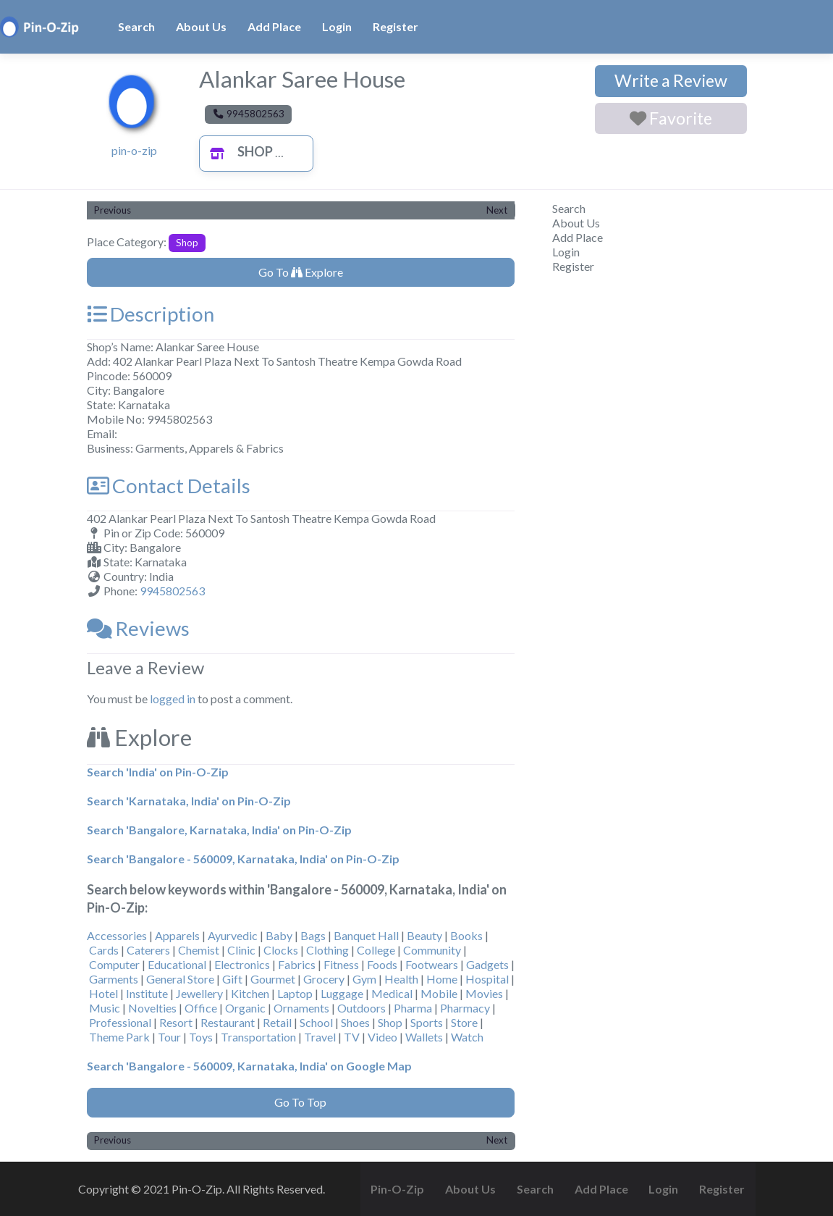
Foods (382, 964)
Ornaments (301, 1008)
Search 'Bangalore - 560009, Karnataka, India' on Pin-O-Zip (243, 858)
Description (150, 314)
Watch (467, 1037)
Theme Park (119, 1037)
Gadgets (487, 964)
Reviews (138, 628)
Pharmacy (465, 1008)
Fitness (341, 964)
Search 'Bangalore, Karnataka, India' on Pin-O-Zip (219, 829)
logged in (172, 698)
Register (395, 26)
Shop (238, 151)
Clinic (241, 950)
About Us (201, 26)
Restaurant (227, 1022)
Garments (113, 979)
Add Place (274, 26)
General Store (180, 979)
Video (382, 1037)
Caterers (148, 950)
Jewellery (199, 993)
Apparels (177, 935)
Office (201, 1008)
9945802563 (172, 590)
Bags (313, 935)
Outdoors (361, 1008)
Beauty (424, 935)
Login (337, 26)
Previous (112, 210)
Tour (169, 1037)
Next (496, 210)
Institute (147, 993)
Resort (176, 1022)
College (376, 950)
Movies (484, 993)
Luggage (342, 993)
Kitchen (250, 993)
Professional (120, 1022)
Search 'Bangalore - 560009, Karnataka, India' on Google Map (249, 1066)
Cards (104, 950)
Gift (232, 979)
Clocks (280, 950)
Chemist (198, 950)
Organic (245, 1008)
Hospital (487, 979)
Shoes (355, 1022)
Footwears (431, 964)
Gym (364, 979)
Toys (201, 1037)
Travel (320, 1037)
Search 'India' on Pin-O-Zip (158, 772)
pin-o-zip (134, 150)
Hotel (103, 993)
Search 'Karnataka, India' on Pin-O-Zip (189, 801)
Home (441, 979)
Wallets (424, 1037)
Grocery (323, 979)
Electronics (242, 964)
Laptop (295, 993)
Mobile (438, 993)
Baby (279, 935)
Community (432, 950)
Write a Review (670, 80)
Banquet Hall (366, 935)
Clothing (327, 950)
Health (401, 979)
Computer (114, 964)
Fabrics (297, 964)
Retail (277, 1022)
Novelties (152, 1008)
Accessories (117, 935)
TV (352, 1037)
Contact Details (168, 486)
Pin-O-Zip (397, 1189)
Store (464, 1022)
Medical (392, 993)
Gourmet (272, 979)
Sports (426, 1022)
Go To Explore (300, 272)
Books (466, 935)
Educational (177, 964)
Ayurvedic (233, 935)
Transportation (258, 1037)
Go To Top (300, 1102)
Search (136, 26)
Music (104, 1008)
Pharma (413, 1008)
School (316, 1022)
